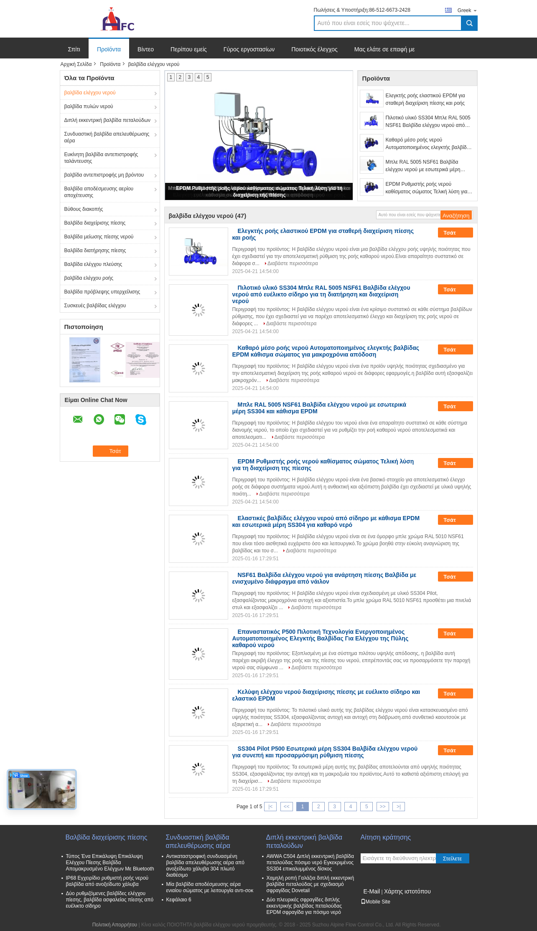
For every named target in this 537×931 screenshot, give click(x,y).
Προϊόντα (109, 49)
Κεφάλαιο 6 (178, 900)
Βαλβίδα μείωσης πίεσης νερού (99, 237)
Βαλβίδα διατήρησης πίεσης (95, 250)
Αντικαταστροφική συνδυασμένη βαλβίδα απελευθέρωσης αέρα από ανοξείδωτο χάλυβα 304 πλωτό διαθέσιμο (205, 865)
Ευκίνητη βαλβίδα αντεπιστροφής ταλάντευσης (101, 158)
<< (287, 807)
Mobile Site (375, 902)
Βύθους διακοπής (83, 209)
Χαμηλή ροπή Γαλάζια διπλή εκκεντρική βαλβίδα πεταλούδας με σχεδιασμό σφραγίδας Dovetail (310, 884)
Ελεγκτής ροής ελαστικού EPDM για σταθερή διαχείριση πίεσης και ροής (425, 99)
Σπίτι (74, 49)
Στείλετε (452, 858)
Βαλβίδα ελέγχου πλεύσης (93, 264)
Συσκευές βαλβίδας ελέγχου (95, 306)
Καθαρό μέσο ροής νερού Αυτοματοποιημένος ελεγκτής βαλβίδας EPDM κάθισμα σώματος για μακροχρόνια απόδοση (429, 144)
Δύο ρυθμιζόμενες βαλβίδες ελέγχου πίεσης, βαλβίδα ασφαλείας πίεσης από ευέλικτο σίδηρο (110, 900)
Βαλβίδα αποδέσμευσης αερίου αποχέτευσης (99, 192)
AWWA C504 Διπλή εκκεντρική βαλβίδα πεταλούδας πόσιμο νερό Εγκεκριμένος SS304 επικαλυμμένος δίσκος (310, 862)
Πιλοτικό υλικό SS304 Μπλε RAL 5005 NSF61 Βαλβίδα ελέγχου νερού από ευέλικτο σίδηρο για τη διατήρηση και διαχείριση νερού (428, 122)
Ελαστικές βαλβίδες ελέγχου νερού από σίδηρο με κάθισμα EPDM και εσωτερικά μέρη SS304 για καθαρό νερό (326, 521)
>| (399, 807)
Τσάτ (455, 233)
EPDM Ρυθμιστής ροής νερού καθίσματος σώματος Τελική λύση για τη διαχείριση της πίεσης (427, 188)
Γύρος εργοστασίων (249, 49)
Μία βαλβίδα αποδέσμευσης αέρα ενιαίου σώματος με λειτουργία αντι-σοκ (210, 887)
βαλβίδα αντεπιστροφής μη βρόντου (104, 175)
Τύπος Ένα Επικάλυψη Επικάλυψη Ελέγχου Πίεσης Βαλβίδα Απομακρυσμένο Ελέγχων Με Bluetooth (110, 862)
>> (383, 807)
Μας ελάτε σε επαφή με (384, 49)
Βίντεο (145, 49)
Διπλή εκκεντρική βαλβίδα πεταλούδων (107, 120)
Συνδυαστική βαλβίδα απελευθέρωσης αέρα (107, 137)
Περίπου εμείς (189, 49)
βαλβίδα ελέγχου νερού (90, 93)
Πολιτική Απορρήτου (114, 925)
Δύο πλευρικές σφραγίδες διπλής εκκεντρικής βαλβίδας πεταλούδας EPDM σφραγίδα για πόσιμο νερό (304, 906)
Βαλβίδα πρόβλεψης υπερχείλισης (102, 292)
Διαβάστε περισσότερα (292, 263)
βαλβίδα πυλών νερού (88, 106)
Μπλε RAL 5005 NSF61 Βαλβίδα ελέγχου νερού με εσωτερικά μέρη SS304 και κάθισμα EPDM (423, 166)
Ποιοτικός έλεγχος (314, 49)
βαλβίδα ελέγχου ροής (89, 278)
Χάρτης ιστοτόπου (407, 891)
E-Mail (372, 891)
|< (270, 807)
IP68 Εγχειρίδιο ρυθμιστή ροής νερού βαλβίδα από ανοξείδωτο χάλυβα (107, 881)
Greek (468, 10)
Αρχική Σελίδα (76, 64)
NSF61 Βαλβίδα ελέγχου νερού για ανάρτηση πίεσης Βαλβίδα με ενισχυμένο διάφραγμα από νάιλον (324, 578)
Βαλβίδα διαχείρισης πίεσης (95, 223)
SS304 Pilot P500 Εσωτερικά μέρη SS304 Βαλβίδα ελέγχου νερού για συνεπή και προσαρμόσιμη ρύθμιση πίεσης (325, 752)
